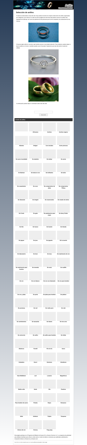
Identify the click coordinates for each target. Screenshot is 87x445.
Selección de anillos (25, 12)
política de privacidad (37, 442)
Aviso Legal (45, 442)
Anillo (68, 5)
